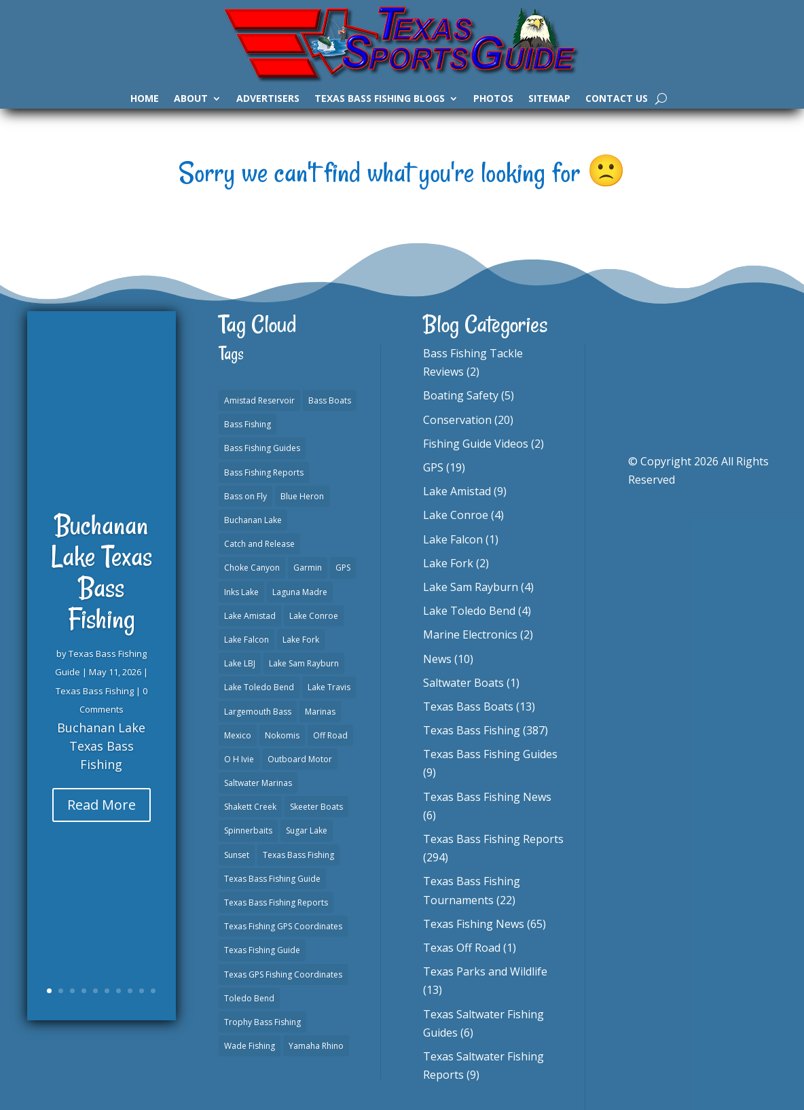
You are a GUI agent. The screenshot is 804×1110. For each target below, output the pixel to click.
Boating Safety (460, 395)
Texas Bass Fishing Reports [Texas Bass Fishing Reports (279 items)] (276, 902)
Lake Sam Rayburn (470, 586)
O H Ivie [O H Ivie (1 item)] (239, 759)
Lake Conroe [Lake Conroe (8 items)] (313, 616)
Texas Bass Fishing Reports (493, 838)
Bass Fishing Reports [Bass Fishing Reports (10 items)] (264, 472)
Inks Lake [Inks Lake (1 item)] (241, 592)
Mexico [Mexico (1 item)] (237, 735)
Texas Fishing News (473, 923)
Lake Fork (448, 563)
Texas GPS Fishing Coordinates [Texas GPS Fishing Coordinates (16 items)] (283, 974)
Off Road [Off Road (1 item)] (330, 735)
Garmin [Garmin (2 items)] (307, 567)
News (437, 658)
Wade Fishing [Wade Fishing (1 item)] (249, 1046)
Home (144, 99)
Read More (101, 817)
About (191, 99)
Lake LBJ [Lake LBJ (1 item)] (239, 663)
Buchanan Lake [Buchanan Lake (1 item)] (253, 520)
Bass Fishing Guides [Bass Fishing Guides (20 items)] (262, 448)
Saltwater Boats (463, 682)
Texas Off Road (461, 947)
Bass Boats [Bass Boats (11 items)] (329, 400)
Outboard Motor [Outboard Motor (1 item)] (300, 759)
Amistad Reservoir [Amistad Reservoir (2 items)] (259, 400)
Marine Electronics (470, 634)
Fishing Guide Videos (475, 443)
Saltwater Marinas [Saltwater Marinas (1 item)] (258, 783)
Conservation (457, 419)
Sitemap (549, 99)
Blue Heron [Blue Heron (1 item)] (302, 496)
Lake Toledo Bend (469, 610)
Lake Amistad (457, 491)
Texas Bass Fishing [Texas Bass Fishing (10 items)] (298, 855)
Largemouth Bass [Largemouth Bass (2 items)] (257, 711)
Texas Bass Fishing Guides (490, 754)
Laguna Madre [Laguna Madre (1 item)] (299, 592)
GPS (433, 467)
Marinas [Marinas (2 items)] (320, 711)
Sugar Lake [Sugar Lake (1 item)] (306, 830)
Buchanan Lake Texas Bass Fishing (101, 585)
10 (153, 990)
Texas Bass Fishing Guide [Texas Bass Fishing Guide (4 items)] (272, 878)
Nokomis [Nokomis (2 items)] (282, 735)
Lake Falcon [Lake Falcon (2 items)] (246, 639)
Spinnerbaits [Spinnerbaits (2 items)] (248, 830)
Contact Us (616, 99)
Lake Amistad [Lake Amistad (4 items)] (250, 616)
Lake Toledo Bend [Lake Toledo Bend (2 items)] (259, 687)
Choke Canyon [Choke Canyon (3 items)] (252, 567)
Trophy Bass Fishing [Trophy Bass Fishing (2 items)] (262, 1022)
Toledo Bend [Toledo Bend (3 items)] (249, 998)
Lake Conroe (455, 514)
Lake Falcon (453, 539)
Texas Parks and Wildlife (485, 971)
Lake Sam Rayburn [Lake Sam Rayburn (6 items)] (304, 663)
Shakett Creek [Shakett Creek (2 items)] (250, 806)
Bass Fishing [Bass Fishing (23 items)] (247, 424)
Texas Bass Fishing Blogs (379, 99)
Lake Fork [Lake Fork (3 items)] (300, 639)
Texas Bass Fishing (95, 704)
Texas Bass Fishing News (487, 796)
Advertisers (267, 99)
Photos (493, 99)
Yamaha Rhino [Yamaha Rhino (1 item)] (316, 1046)
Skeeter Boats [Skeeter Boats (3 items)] (316, 806)
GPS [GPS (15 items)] (342, 567)
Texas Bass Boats (468, 706)
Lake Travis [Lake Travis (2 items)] (329, 687)
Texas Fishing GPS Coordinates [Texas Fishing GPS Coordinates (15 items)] (283, 926)
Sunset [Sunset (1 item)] (236, 855)
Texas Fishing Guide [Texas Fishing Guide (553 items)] (262, 950)
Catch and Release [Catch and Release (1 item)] (259, 544)
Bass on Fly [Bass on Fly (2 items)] (245, 496)
